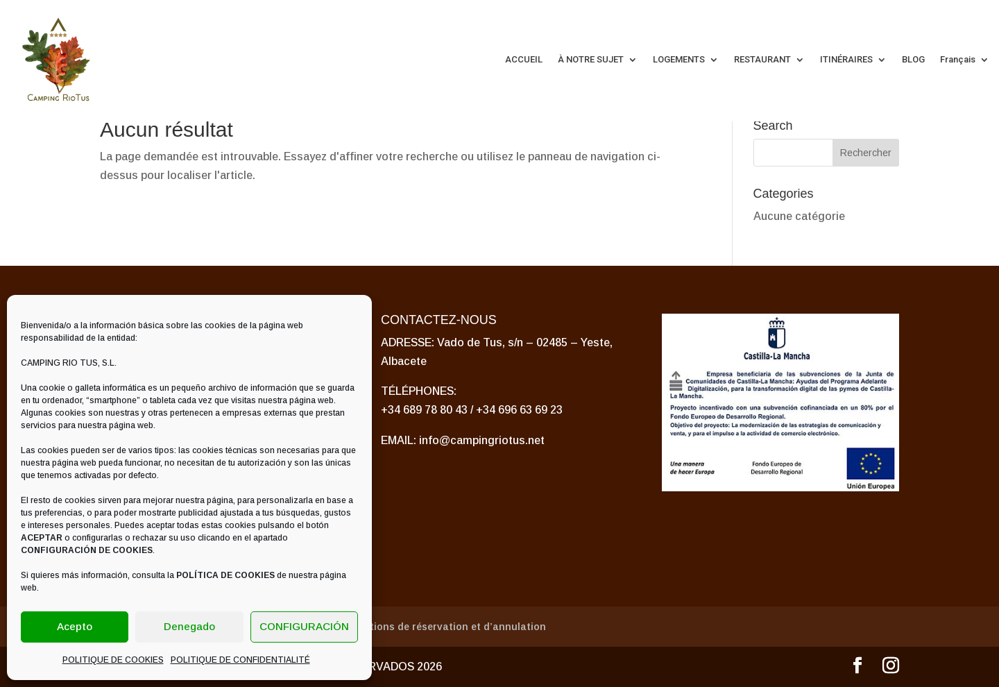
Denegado (189, 626)
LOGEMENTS (679, 59)
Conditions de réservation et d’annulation (443, 626)
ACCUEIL (524, 59)
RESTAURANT (762, 59)
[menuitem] (964, 59)
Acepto (74, 626)
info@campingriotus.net (482, 440)
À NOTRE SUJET (591, 59)
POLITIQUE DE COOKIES (113, 660)
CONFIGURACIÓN (304, 626)
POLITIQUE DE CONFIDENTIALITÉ (240, 660)
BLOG (913, 59)
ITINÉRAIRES (846, 59)
